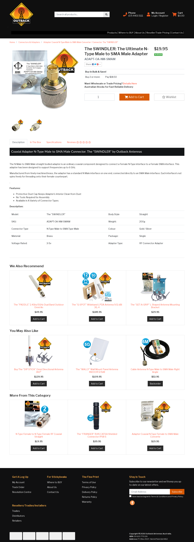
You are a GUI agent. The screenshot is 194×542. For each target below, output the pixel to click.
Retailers (17, 520)
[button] (133, 14)
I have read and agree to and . (156, 496)
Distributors (18, 515)
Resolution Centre (21, 492)
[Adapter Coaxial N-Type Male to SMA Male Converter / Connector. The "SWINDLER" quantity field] (99, 97)
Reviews (79, 142)
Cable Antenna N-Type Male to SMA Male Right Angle (155, 370)
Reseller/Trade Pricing (157, 32)
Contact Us (177, 32)
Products (112, 32)
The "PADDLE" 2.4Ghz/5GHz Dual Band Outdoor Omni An (39, 306)
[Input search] (78, 14)
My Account (18, 482)
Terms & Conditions (159, 496)
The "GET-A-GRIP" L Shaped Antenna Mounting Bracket (155, 306)
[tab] (18, 142)
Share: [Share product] (92, 64)
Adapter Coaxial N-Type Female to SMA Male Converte (155, 435)
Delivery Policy (89, 492)
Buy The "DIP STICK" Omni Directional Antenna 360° (38, 370)
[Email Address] (149, 491)
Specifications (54, 142)
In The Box (35, 142)
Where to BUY (126, 32)
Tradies (16, 511)
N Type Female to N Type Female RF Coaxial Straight (39, 435)
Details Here (130, 83)
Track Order (18, 487)
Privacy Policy (89, 487)
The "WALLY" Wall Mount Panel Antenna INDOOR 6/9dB (97, 370)
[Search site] (106, 14)
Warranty (86, 501)
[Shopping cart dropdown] (178, 14)
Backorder (155, 383)
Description (18, 142)
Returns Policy (89, 497)
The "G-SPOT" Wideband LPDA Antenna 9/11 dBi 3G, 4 (97, 306)
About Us (140, 32)
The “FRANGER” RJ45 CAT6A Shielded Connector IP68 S (97, 435)
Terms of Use (89, 482)
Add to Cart (134, 97)
